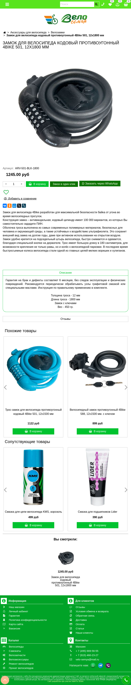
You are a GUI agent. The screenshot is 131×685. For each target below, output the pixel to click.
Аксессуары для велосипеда (28, 32)
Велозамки (57, 32)
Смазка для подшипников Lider (97, 511)
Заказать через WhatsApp (100, 183)
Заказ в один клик (64, 184)
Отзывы (66, 318)
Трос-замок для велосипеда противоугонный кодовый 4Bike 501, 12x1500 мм (33, 411)
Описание (65, 272)
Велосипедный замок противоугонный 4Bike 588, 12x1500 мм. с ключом (98, 411)
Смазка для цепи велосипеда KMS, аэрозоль (33, 511)
